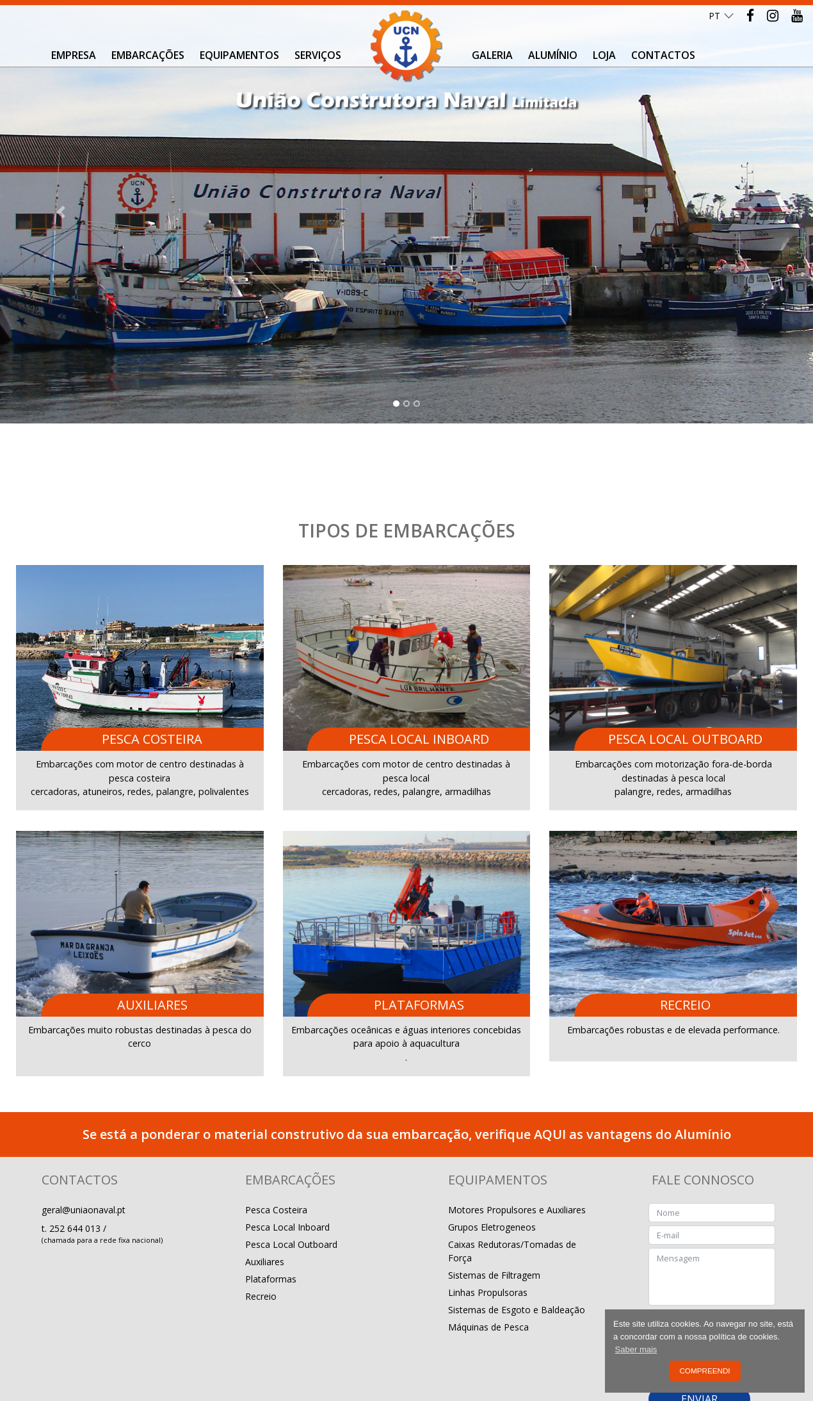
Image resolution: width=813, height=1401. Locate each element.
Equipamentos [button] (239, 55)
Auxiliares (264, 1196)
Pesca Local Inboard (287, 1161)
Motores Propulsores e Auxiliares (517, 1144)
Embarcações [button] (147, 55)
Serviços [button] (317, 55)
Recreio (261, 1230)
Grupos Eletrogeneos (492, 1161)
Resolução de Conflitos (151, 1358)
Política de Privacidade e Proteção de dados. (714, 1298)
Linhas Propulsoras (487, 1226)
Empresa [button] (73, 55)
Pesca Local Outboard (291, 1178)
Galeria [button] (492, 55)
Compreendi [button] (704, 1370)
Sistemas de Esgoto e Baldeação (516, 1244)
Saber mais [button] (636, 1349)
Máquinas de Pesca (488, 1261)
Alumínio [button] (552, 55)
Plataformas (270, 1213)
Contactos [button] (663, 55)
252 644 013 (76, 1162)
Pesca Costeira (276, 1144)
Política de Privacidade (56, 1358)
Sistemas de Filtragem (494, 1209)
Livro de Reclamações (245, 1358)
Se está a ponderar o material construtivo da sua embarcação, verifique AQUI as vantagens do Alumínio (407, 1068)
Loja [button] (604, 55)
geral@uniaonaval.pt (83, 1144)
